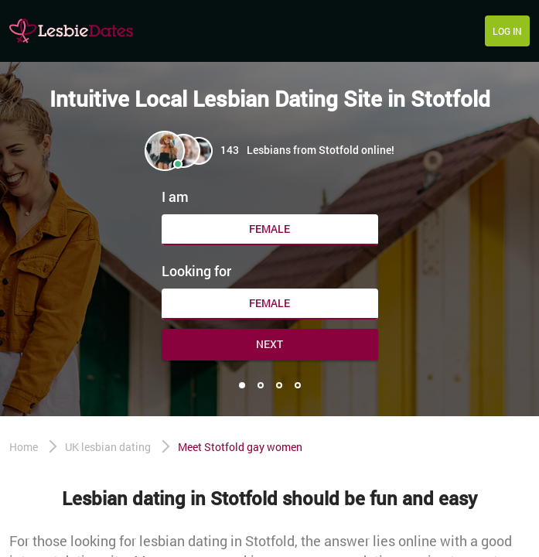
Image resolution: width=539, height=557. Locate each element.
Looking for (196, 270)
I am (175, 196)
